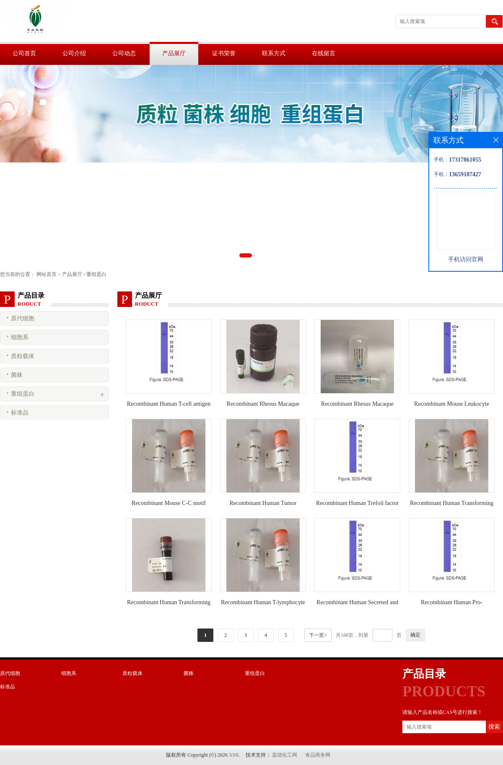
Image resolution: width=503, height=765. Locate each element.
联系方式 (273, 53)
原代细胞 (22, 318)
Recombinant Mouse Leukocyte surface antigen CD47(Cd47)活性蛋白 (452, 405)
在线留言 (323, 53)
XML (234, 755)
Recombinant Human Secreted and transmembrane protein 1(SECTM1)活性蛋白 (357, 604)
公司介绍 (74, 53)
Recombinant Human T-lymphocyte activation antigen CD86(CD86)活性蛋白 (263, 604)
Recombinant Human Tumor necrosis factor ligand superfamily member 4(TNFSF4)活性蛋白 (263, 505)
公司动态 (124, 53)
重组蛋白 (96, 274)
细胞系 (20, 337)
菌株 (17, 375)
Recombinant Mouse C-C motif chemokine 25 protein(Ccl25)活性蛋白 (168, 505)
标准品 (20, 413)
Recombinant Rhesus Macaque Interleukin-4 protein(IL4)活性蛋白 (263, 405)
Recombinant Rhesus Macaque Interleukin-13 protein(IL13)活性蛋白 (357, 405)
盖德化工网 (284, 755)
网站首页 (46, 274)
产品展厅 (174, 53)
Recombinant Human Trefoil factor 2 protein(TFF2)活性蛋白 (357, 505)
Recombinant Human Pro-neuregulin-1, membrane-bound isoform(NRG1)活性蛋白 (452, 604)
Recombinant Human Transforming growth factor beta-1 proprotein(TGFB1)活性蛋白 (168, 604)
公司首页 (24, 53)
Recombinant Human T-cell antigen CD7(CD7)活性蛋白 (168, 405)
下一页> (318, 635)
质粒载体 (22, 356)
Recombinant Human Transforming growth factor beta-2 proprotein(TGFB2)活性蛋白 (451, 505)
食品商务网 (317, 755)
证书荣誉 (224, 53)
